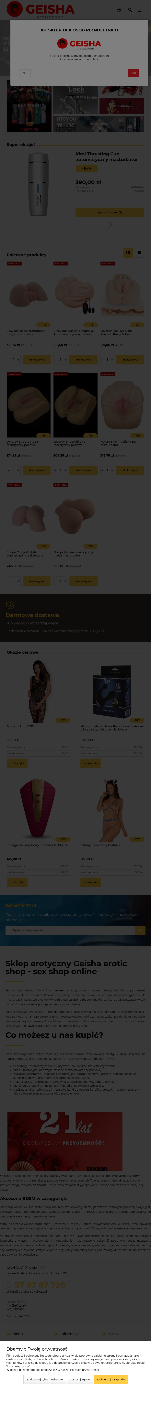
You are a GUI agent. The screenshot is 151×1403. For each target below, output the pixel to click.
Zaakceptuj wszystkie (111, 1379)
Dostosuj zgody (80, 1379)
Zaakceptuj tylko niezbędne (45, 1379)
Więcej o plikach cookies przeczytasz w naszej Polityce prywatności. (52, 1370)
